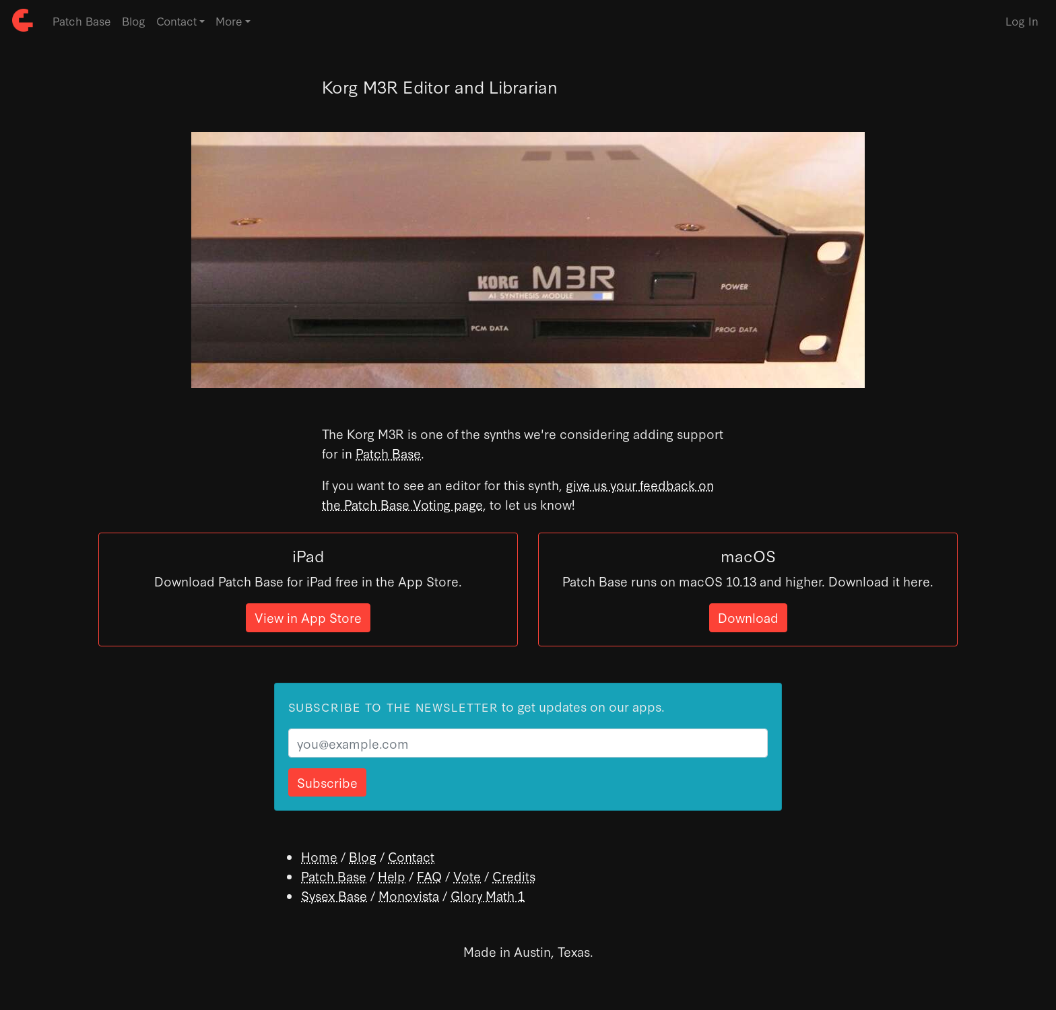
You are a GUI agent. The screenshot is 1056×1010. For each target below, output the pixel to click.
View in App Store (308, 617)
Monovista (408, 895)
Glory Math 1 (488, 895)
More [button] (229, 20)
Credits (513, 876)
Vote (467, 876)
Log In (1021, 20)
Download (748, 617)
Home (319, 856)
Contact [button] (176, 20)
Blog (133, 20)
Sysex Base (334, 895)
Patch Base (82, 20)
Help (391, 876)
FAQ (429, 876)
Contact (411, 856)
